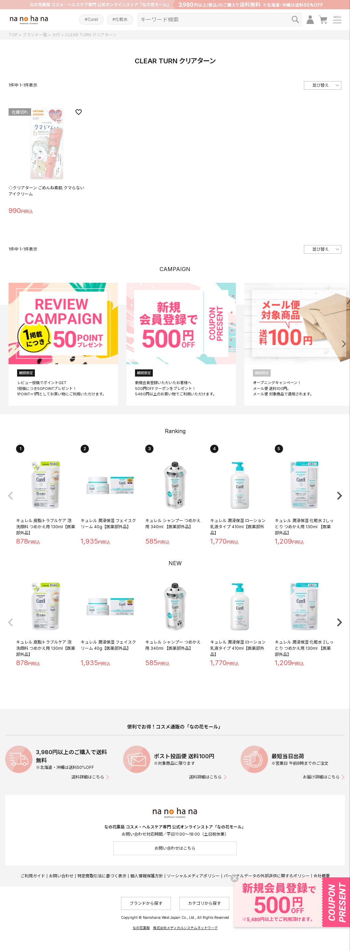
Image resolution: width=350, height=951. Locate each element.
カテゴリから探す (204, 903)
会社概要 (321, 875)
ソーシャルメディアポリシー (193, 875)
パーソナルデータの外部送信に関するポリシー (267, 875)
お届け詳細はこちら (321, 776)
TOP (13, 34)
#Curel (91, 19)
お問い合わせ (61, 875)
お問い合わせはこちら (175, 848)
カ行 (56, 34)
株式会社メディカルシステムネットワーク (185, 928)
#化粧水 (119, 19)
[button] (343, 344)
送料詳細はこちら (87, 776)
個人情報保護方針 (146, 875)
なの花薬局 (141, 928)
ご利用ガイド (33, 875)
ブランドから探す (146, 903)
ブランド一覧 (35, 34)
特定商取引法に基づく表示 (101, 875)
